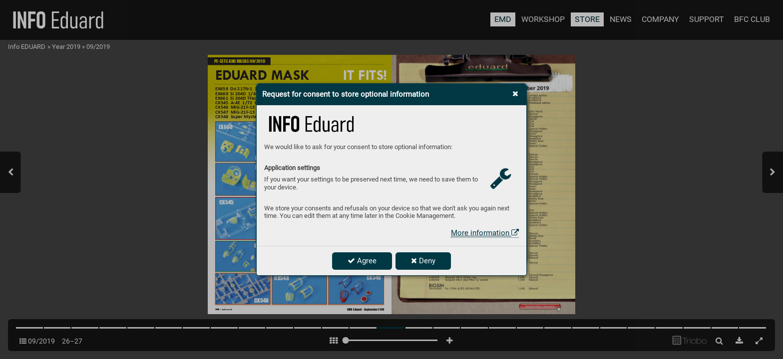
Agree (362, 260)
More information (485, 232)
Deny (423, 260)
